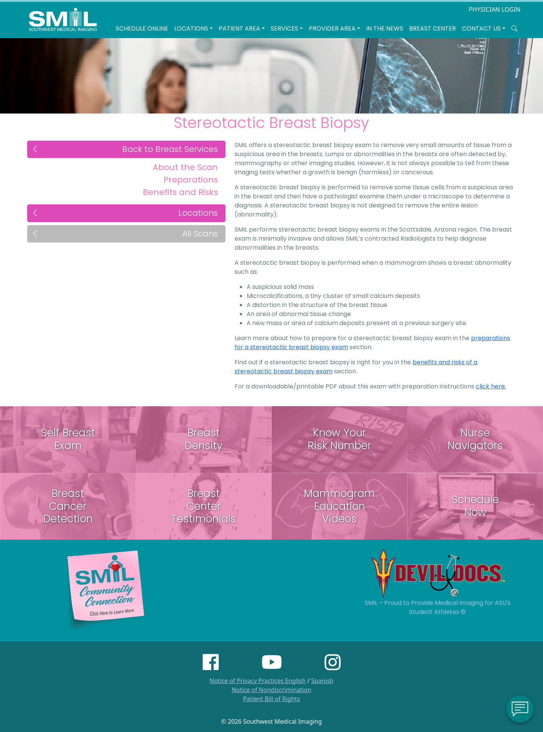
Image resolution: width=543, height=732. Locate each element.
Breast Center (432, 28)
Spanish (322, 681)
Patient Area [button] (239, 28)
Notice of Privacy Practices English (258, 681)
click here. (491, 386)
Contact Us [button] (481, 28)
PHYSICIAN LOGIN (494, 9)
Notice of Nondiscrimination (271, 690)
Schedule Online (142, 28)
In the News (384, 28)
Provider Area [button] (332, 28)
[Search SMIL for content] (514, 28)
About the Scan (185, 167)
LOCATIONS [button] (191, 28)
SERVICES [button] (284, 28)
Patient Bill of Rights (271, 699)
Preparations (191, 180)
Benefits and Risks (180, 192)
